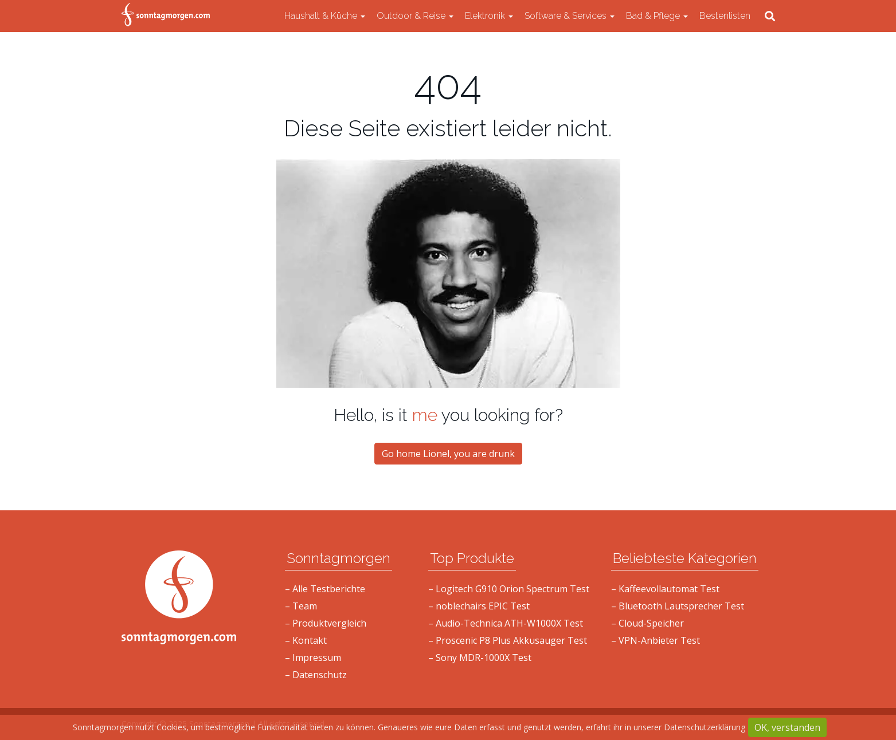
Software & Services (570, 15)
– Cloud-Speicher (647, 623)
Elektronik (489, 15)
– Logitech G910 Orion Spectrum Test (508, 588)
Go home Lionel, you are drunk (448, 453)
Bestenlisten (724, 15)
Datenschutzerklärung (704, 727)
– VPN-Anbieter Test (655, 640)
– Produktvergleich (325, 623)
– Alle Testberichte (325, 588)
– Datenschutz (316, 674)
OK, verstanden (787, 727)
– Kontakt (306, 640)
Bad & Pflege (657, 15)
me (424, 415)
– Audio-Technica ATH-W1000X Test (505, 623)
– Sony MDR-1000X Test (479, 657)
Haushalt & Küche (324, 15)
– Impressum (313, 657)
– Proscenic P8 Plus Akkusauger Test (507, 640)
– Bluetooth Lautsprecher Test (677, 606)
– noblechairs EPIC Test (479, 606)
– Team (301, 606)
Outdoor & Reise (415, 15)
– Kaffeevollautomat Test (665, 588)
